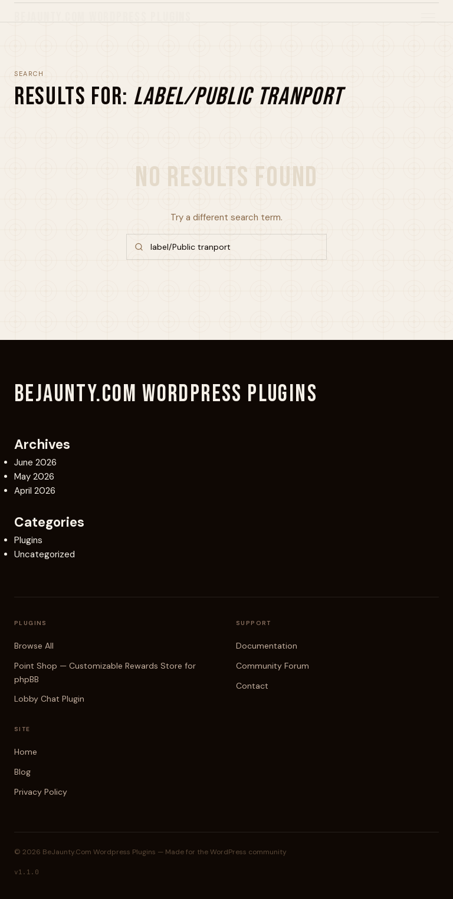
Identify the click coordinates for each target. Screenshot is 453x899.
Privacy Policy (40, 791)
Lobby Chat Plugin (49, 698)
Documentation (266, 645)
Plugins (28, 540)
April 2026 (34, 491)
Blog (22, 771)
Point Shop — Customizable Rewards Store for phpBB (105, 672)
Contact (252, 685)
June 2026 (35, 462)
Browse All (34, 645)
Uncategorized (44, 554)
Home (25, 751)
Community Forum (272, 665)
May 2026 (34, 476)
